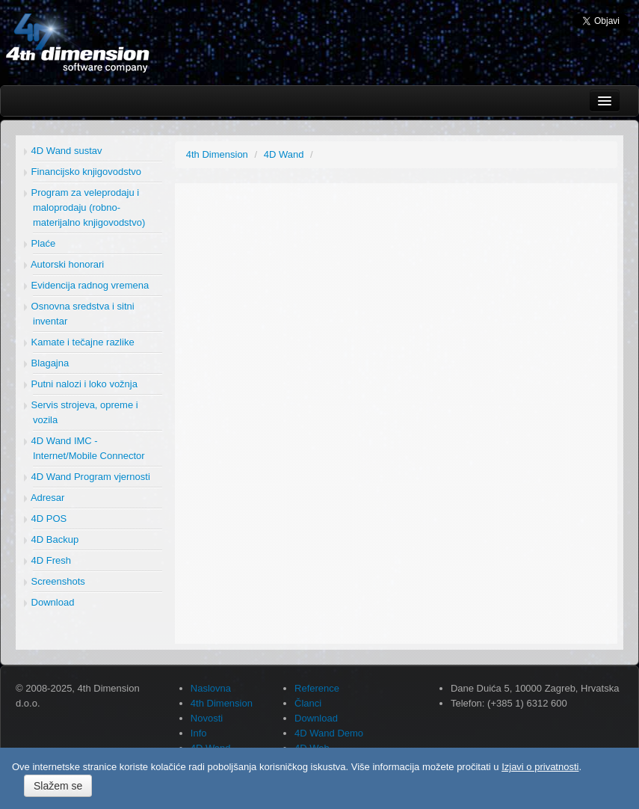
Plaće (39, 243)
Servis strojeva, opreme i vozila (81, 412)
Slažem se (58, 786)
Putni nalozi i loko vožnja (81, 384)
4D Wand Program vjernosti (87, 476)
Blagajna (46, 363)
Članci (307, 703)
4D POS (45, 518)
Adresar (44, 497)
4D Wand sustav (63, 150)
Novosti (207, 718)
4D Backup (51, 539)
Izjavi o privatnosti (539, 766)
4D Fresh (47, 560)
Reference (316, 688)
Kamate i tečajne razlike (79, 342)
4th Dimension (222, 703)
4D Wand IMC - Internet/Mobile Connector (84, 448)
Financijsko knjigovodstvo (82, 171)
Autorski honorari (64, 264)
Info (199, 733)
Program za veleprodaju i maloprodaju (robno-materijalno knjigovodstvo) (84, 207)
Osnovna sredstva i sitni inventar (79, 314)
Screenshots (54, 581)
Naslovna (211, 688)
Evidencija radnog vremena (86, 285)
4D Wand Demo (328, 733)
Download (49, 602)
